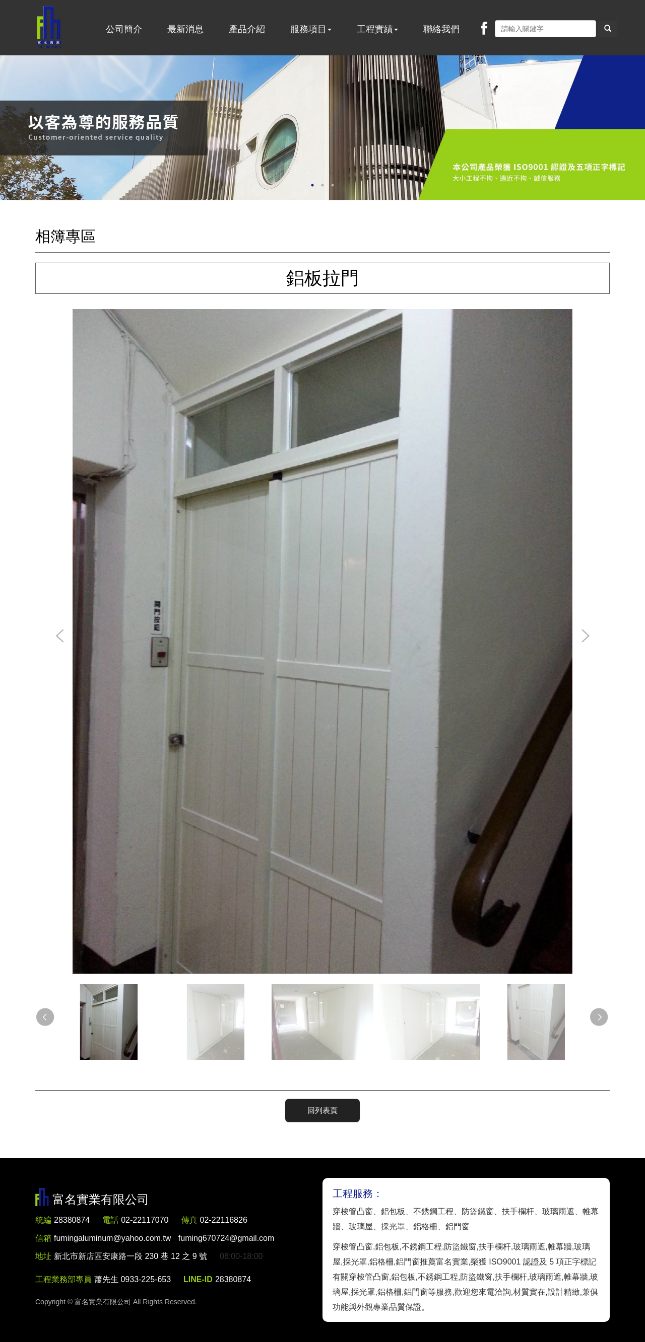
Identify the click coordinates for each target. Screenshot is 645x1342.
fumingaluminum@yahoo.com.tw (164, 1238)
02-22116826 (223, 1220)
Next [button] (585, 636)
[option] (322, 127)
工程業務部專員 (63, 1279)
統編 (43, 1220)
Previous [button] (60, 636)
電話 (110, 1220)
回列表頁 (322, 1110)
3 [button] (333, 185)
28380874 (72, 1220)
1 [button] (312, 185)
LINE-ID (198, 1279)
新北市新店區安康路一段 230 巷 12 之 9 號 (130, 1256)
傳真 (189, 1220)
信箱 (43, 1238)
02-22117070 (144, 1220)
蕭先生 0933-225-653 (132, 1279)
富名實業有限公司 (48, 27)
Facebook (484, 28)
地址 (43, 1256)
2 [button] (322, 185)
